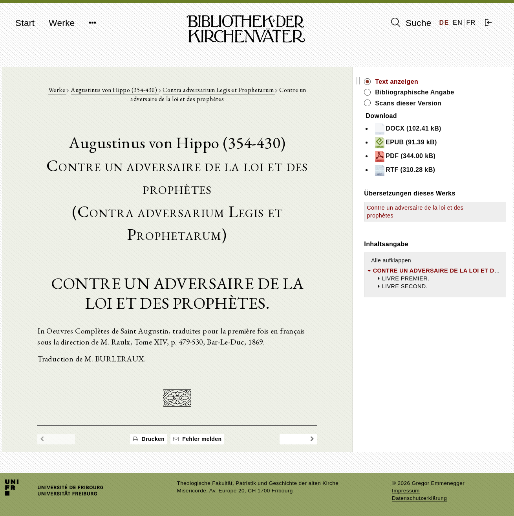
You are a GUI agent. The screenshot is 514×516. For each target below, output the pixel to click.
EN (458, 22)
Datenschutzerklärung (419, 498)
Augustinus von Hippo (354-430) (106, 91)
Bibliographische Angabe (447, 92)
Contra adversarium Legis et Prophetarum (210, 91)
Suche (411, 23)
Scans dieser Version (440, 103)
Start (25, 23)
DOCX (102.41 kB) (440, 129)
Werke (62, 23)
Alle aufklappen (423, 260)
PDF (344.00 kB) (437, 156)
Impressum (406, 491)
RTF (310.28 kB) (436, 170)
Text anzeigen (428, 81)
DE (444, 22)
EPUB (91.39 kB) (437, 143)
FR (471, 22)
